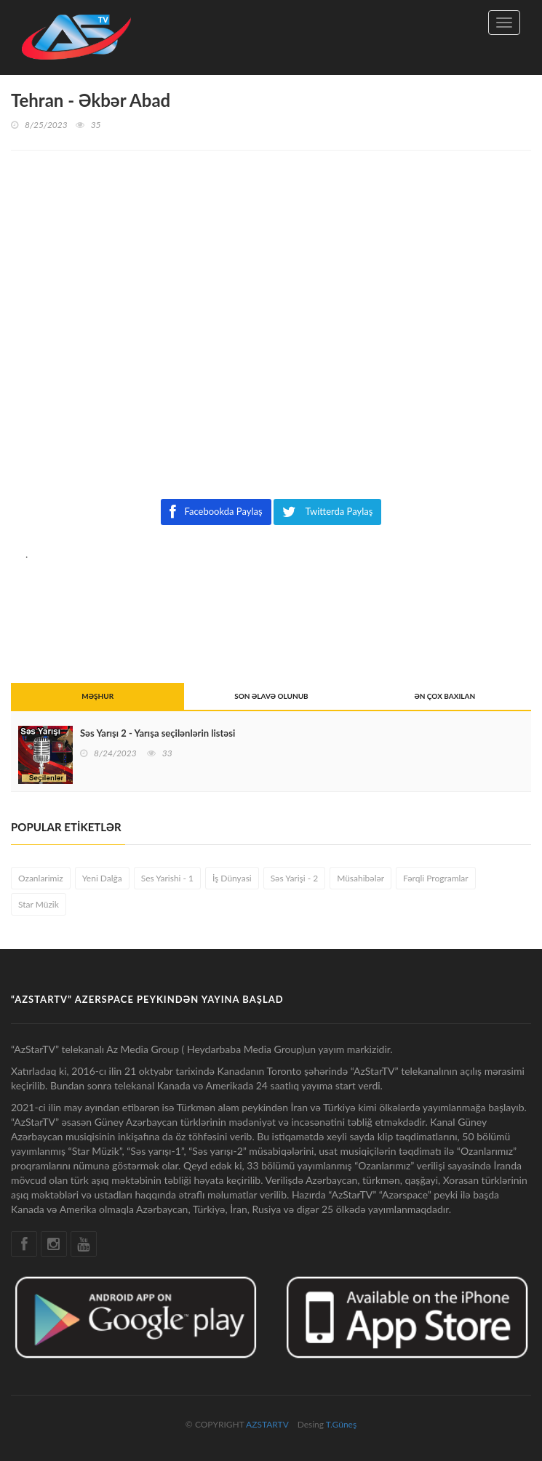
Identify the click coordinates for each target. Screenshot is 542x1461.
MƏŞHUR (97, 696)
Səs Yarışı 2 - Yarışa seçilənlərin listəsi (157, 733)
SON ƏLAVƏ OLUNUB (271, 696)
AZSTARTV (267, 1424)
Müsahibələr (360, 878)
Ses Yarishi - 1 (167, 878)
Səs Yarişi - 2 (295, 878)
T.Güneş (341, 1424)
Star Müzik (38, 904)
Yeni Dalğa (102, 878)
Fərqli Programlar (436, 878)
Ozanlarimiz (40, 878)
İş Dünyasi (232, 878)
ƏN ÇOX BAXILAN (444, 696)
